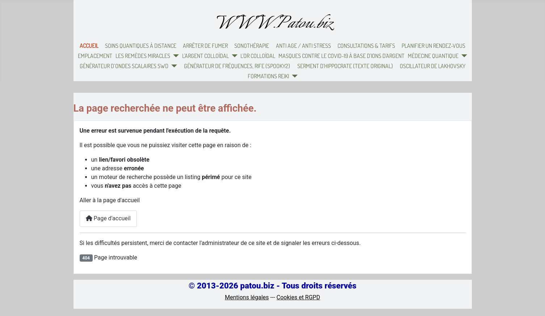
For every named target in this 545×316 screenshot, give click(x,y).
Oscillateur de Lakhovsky (432, 66)
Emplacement (95, 55)
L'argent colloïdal (205, 55)
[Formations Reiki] (293, 76)
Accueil (89, 45)
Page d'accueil (108, 218)
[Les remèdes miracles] (174, 55)
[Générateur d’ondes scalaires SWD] (172, 66)
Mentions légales (247, 297)
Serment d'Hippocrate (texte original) (345, 66)
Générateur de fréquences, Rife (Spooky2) (237, 66)
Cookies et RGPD (298, 297)
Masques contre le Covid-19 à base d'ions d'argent (341, 55)
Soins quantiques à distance (140, 45)
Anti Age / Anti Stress (303, 45)
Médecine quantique (433, 55)
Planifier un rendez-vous (433, 45)
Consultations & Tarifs (366, 45)
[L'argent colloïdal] (233, 55)
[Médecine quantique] (462, 55)
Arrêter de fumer (205, 45)
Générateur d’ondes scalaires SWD (124, 66)
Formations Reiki (268, 76)
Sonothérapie (251, 45)
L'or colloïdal (257, 55)
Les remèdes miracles (143, 55)
